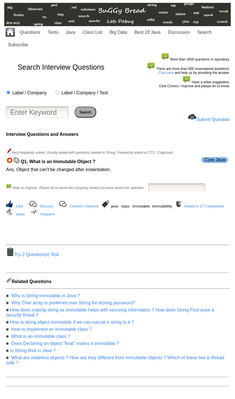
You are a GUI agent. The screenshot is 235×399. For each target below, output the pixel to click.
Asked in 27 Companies (204, 206)
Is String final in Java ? (33, 352)
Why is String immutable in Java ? (44, 297)
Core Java (214, 159)
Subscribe (18, 44)
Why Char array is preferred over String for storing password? (72, 304)
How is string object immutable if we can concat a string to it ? (72, 323)
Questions (30, 32)
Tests (53, 32)
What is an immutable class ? (40, 338)
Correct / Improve (84, 206)
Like (19, 206)
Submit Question (213, 119)
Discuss (46, 206)
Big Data (118, 32)
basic (20, 214)
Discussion (179, 32)
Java (70, 32)
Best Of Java (148, 32)
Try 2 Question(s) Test (32, 256)
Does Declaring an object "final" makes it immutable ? (64, 345)
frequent (47, 214)
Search (204, 32)
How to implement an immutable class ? (50, 331)
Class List (92, 32)
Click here (166, 73)
